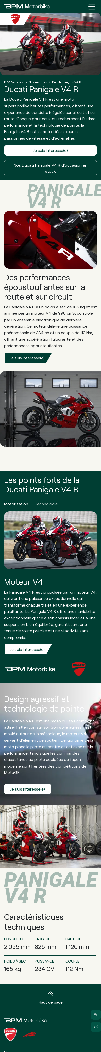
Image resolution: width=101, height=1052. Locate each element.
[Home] (27, 6)
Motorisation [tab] (16, 503)
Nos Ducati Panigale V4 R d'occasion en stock (50, 168)
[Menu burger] (92, 6)
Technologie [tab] (46, 503)
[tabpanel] (50, 585)
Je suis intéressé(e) (50, 150)
